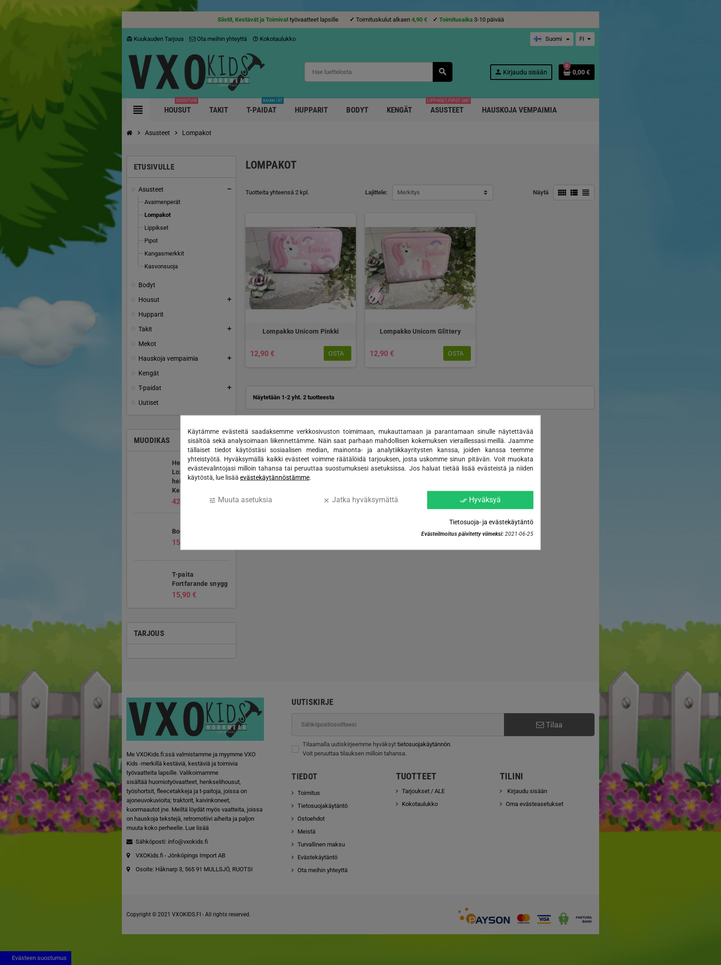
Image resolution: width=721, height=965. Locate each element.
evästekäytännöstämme (274, 477)
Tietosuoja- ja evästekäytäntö (491, 521)
